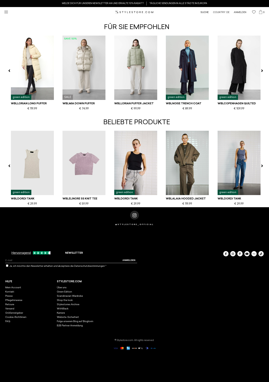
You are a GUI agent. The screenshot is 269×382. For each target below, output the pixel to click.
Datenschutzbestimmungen (89, 266)
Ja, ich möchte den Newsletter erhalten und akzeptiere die (57, 266)
